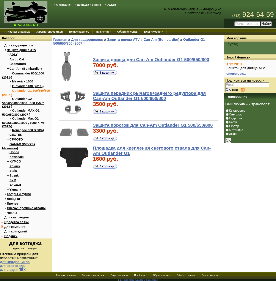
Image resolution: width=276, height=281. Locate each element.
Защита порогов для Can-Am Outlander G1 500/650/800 (153, 125)
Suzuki (14, 175)
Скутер (234, 126)
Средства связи (16, 222)
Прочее (12, 203)
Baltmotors (17, 64)
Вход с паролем (79, 31)
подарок (32, 248)
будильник (18, 248)
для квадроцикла (15, 262)
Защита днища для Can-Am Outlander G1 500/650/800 (151, 59)
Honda (14, 152)
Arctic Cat (16, 59)
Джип (233, 134)
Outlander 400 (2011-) (28, 86)
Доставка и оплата (89, 4)
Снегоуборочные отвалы (26, 208)
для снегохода (12, 266)
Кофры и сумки (19, 194)
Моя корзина (236, 38)
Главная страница (18, 31)
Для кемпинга (14, 227)
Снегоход (235, 114)
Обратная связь (127, 31)
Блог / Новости (153, 31)
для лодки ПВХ (13, 270)
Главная (60, 39)
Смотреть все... (236, 73)
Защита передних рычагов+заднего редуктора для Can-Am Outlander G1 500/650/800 (149, 96)
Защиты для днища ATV (245, 68)
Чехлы (12, 213)
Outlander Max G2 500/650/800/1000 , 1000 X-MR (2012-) (23, 122)
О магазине (63, 4)
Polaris (14, 166)
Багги (233, 122)
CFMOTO (16, 139)
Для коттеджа (25, 243)
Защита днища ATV (21, 50)
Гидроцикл (236, 118)
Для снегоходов (16, 217)
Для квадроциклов (18, 45)
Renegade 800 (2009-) (28, 130)
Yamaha (15, 189)
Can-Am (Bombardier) (25, 68)
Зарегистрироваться (49, 31)
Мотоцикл (236, 130)
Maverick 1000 (22, 81)
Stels (13, 170)
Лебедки (13, 198)
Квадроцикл (237, 110)
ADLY (13, 54)
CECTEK (15, 134)
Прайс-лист (103, 31)
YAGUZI (15, 184)
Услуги (111, 4)
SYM (12, 180)
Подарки (10, 236)
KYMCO (15, 161)
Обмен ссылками (186, 275)
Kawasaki (16, 157)
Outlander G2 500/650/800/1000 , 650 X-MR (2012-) (23, 102)
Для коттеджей (15, 231)
